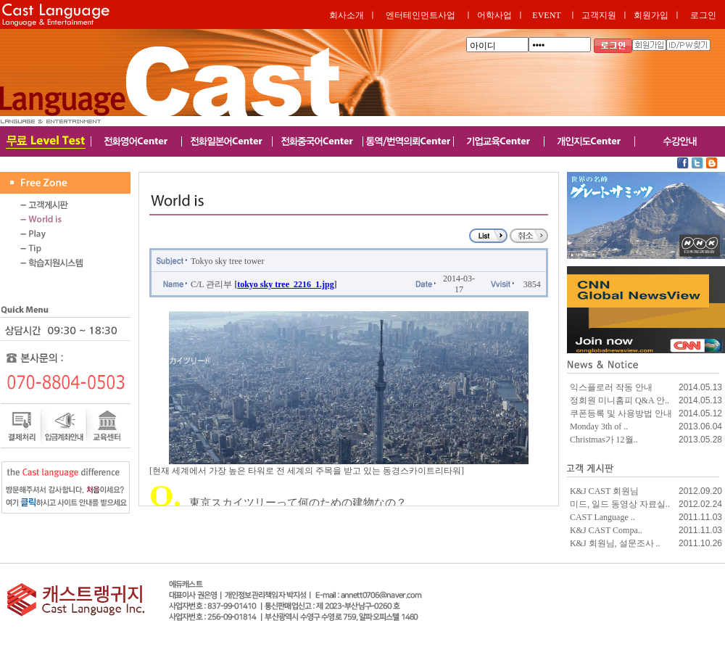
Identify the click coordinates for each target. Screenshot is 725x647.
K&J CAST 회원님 (604, 491)
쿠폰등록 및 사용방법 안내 (621, 413)
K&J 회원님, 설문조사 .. (615, 543)
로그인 (703, 15)
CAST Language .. (602, 517)
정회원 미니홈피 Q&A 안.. (619, 400)
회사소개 (346, 15)
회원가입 (651, 15)
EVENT (546, 15)
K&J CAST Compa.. (606, 530)
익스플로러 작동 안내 (611, 387)
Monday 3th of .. (599, 426)
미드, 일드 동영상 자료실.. (620, 504)
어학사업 (494, 15)
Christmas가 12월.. (604, 439)
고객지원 (598, 15)
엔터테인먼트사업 (420, 15)
